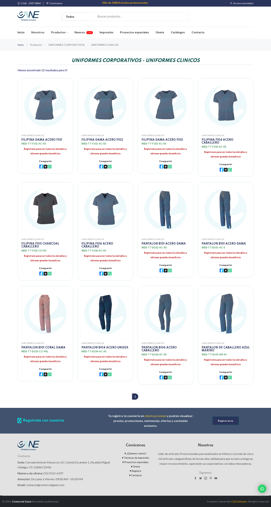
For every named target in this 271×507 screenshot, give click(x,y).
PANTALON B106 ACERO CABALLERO (159, 349)
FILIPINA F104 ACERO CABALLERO (217, 141)
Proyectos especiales (134, 32)
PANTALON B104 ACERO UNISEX (104, 347)
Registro (135, 470)
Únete (160, 32)
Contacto (198, 32)
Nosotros (37, 32)
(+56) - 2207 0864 (31, 3)
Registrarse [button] (225, 420)
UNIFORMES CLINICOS (32, 135)
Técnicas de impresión (135, 457)
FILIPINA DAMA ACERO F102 (102, 139)
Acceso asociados (243, 3)
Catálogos (178, 32)
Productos (59, 32)
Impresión (106, 32)
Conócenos (55, 3)
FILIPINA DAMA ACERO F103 (162, 139)
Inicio (21, 32)
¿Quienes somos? (135, 453)
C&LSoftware (239, 501)
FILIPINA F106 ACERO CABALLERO (97, 245)
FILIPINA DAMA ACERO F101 (41, 139)
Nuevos (83, 32)
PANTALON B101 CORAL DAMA (43, 347)
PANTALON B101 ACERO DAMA (164, 243)
